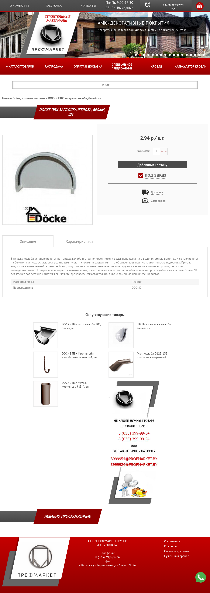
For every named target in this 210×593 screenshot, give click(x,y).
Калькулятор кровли (190, 66)
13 (187, 55)
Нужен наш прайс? (176, 556)
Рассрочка (54, 6)
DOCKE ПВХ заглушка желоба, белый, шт (74, 98)
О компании (19, 6)
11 (178, 55)
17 (204, 55)
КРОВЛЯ (156, 66)
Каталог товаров (21, 66)
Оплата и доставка (88, 66)
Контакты (88, 6)
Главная (7, 98)
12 (182, 55)
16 (199, 55)
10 (174, 55)
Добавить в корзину (152, 165)
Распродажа (54, 66)
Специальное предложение (121, 66)
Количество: (143, 150)
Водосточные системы (30, 98)
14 (191, 55)
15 (195, 55)
